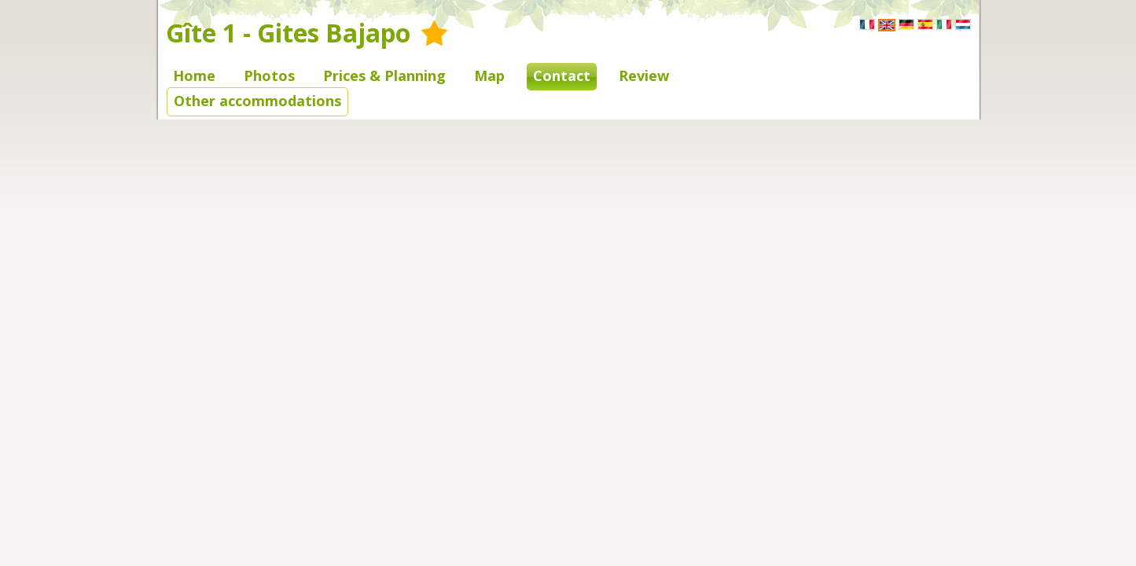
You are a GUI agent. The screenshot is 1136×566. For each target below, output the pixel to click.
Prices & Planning (384, 75)
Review (644, 75)
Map (489, 75)
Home (194, 75)
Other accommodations (257, 100)
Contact (561, 75)
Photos (269, 75)
